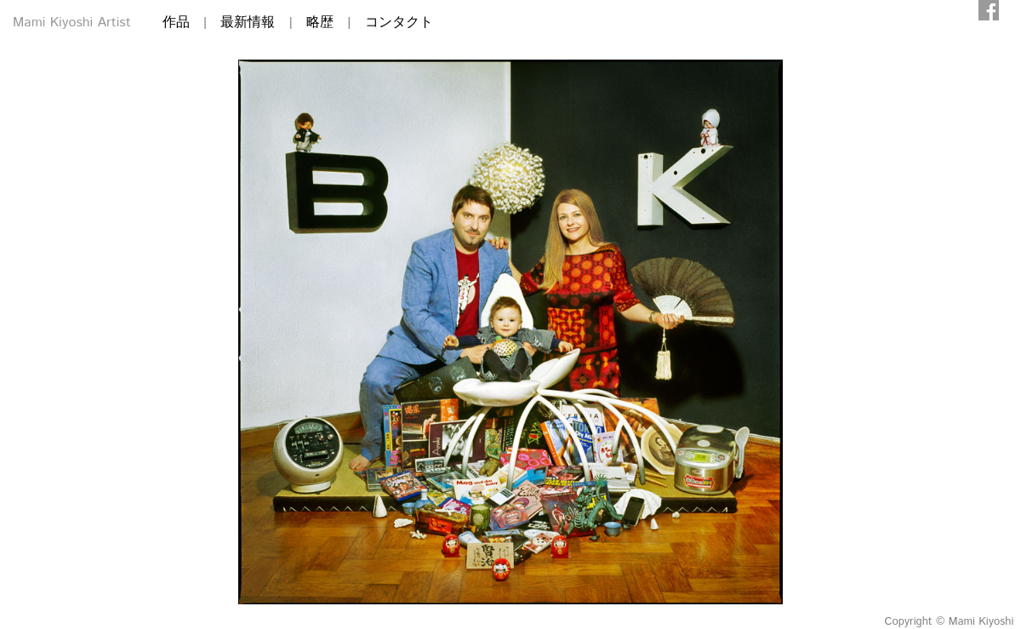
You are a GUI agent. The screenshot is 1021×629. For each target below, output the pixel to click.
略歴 (320, 22)
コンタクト (399, 22)
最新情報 (247, 22)
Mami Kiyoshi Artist (72, 22)
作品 (176, 22)
